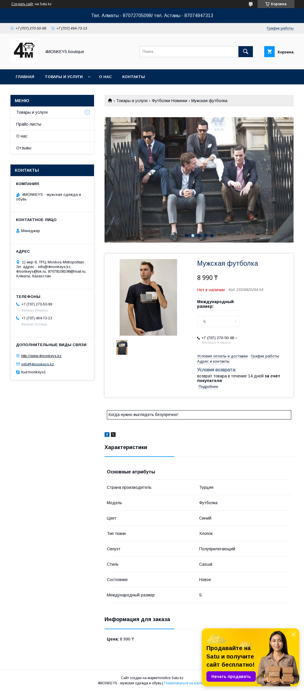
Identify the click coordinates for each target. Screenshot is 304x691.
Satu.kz (178, 678)
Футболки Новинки (169, 100)
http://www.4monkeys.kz (41, 356)
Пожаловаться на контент (185, 683)
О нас (105, 77)
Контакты (133, 77)
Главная (25, 77)
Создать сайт (22, 4)
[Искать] (245, 51)
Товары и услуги (64, 77)
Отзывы (23, 148)
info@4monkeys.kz (37, 364)
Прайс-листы (28, 124)
